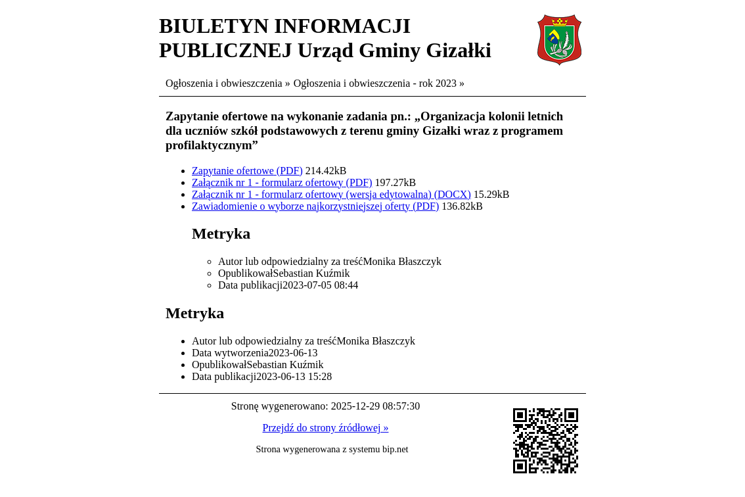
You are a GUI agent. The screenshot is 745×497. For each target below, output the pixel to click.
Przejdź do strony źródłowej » (326, 427)
